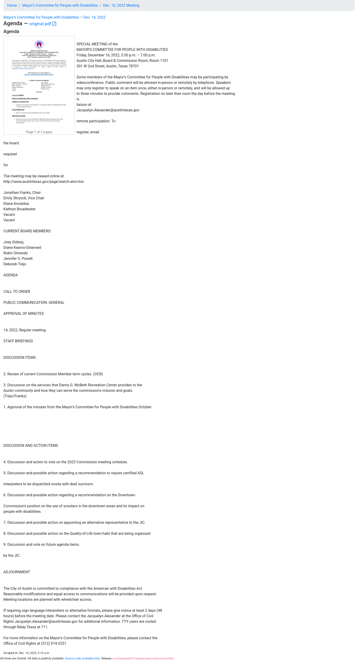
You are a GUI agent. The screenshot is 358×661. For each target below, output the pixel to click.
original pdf (42, 23)
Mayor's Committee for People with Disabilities (60, 5)
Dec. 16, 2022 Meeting (121, 5)
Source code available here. (83, 658)
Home (12, 5)
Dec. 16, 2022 (94, 17)
